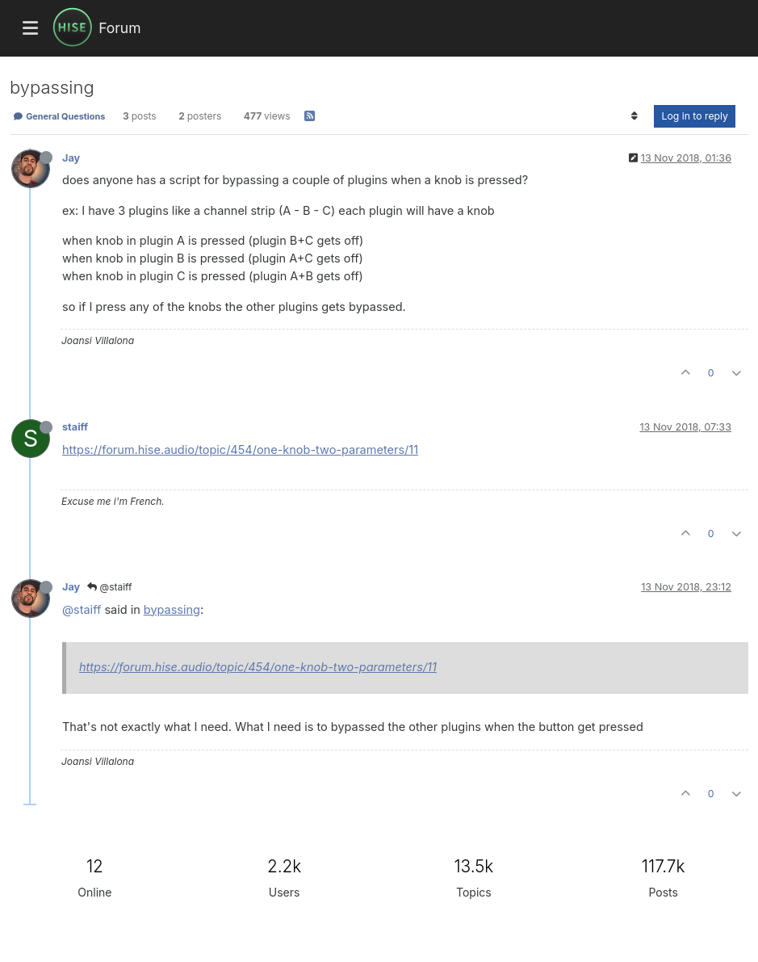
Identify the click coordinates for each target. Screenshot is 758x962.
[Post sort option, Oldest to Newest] (634, 116)
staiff (75, 427)
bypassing (172, 609)
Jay (71, 158)
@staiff (109, 587)
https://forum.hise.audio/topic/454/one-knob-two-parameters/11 (240, 449)
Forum (119, 27)
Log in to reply (694, 116)
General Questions (59, 116)
